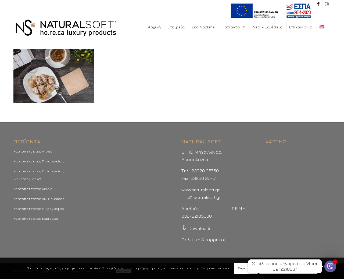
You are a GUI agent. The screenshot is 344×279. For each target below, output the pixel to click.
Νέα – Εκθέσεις (267, 27)
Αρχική (154, 27)
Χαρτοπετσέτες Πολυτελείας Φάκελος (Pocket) (38, 175)
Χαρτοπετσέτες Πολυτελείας (38, 161)
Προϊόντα (234, 27)
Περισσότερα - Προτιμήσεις (288, 268)
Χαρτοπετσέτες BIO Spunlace (38, 198)
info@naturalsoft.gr (201, 197)
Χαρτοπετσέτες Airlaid (32, 189)
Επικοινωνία (301, 27)
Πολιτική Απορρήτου (203, 239)
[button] (244, 27)
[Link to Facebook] (318, 4)
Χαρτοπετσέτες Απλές (32, 151)
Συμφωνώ (245, 268)
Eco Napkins (203, 27)
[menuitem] (269, 11)
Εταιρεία (176, 27)
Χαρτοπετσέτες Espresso (35, 218)
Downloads (196, 228)
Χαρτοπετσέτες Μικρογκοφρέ (38, 208)
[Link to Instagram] (326, 4)
